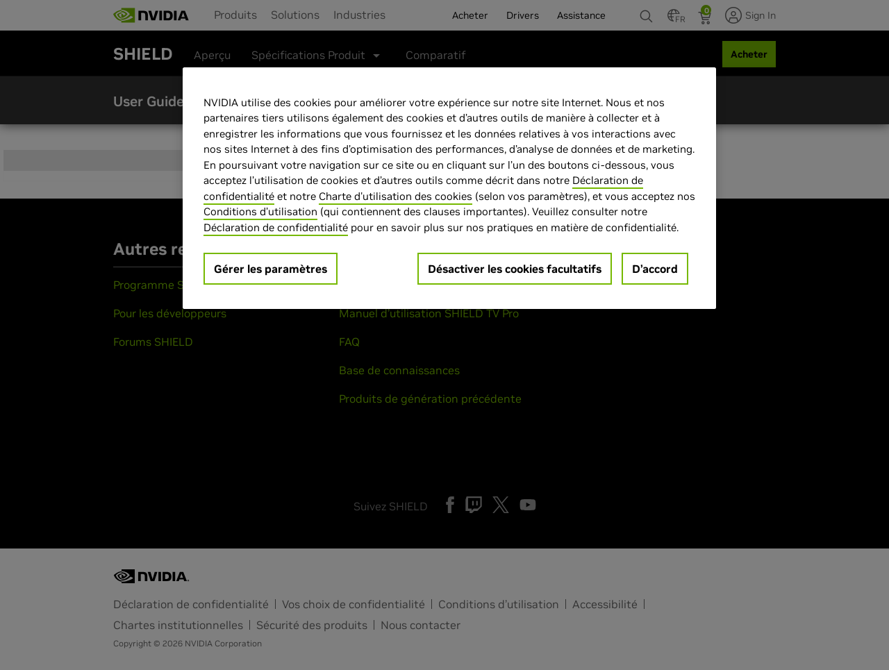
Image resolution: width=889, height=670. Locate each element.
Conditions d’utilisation (260, 211)
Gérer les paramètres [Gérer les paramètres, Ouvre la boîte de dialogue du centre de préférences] (270, 269)
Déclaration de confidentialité (275, 227)
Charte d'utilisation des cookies (395, 196)
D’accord (655, 269)
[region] (449, 188)
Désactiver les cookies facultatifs (514, 269)
